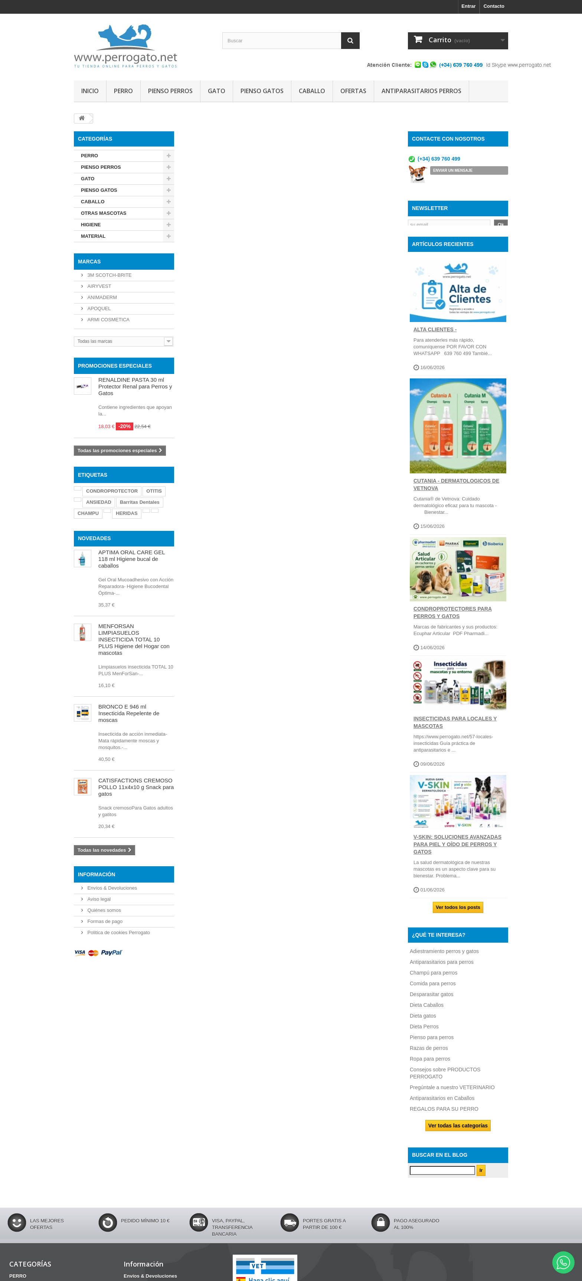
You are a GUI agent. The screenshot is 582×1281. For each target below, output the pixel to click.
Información (96, 874)
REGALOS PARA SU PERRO (444, 1113)
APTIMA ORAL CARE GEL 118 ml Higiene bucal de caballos (131, 559)
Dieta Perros (424, 1031)
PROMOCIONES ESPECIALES (115, 366)
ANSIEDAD (98, 502)
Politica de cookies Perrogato (118, 932)
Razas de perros (429, 1052)
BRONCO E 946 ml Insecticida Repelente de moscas (128, 713)
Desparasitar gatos (432, 998)
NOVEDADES (94, 538)
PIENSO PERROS (170, 91)
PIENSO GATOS (262, 91)
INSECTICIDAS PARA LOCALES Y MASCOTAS (455, 726)
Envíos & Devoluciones (111, 888)
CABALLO (312, 91)
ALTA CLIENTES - (435, 333)
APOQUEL (98, 308)
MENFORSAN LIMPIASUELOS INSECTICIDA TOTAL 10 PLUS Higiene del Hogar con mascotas (134, 639)
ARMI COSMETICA (108, 319)
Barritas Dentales (140, 502)
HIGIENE (91, 224)
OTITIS (154, 491)
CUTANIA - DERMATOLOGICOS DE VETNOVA (456, 488)
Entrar (468, 6)
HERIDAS (127, 513)
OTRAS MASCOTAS (104, 213)
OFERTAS (353, 91)
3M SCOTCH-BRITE (109, 275)
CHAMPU (88, 513)
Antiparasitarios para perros (442, 966)
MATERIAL (93, 236)
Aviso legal (98, 899)
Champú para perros (433, 977)
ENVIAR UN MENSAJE (453, 170)
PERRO (123, 91)
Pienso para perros (432, 1041)
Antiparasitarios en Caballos (442, 1102)
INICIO (90, 91)
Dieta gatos (423, 1020)
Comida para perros (433, 988)
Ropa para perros (430, 1063)
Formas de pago (104, 921)
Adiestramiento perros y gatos (444, 955)
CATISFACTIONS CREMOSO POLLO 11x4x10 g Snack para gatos (136, 787)
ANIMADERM (101, 297)
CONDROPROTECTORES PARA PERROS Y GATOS (452, 616)
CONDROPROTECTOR (112, 491)
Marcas (89, 262)
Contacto (494, 6)
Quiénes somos (103, 910)
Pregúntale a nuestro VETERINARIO (452, 1091)
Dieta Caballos (427, 1009)
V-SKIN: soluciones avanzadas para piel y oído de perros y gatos (457, 848)
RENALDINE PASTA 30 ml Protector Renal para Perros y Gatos (135, 386)
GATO (216, 91)
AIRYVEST (98, 286)
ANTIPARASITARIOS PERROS (421, 91)
